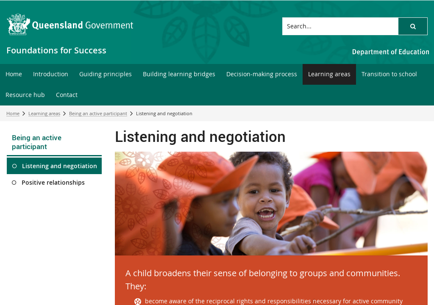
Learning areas (44, 113)
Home (12, 113)
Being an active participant (98, 113)
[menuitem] (14, 74)
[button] (412, 26)
